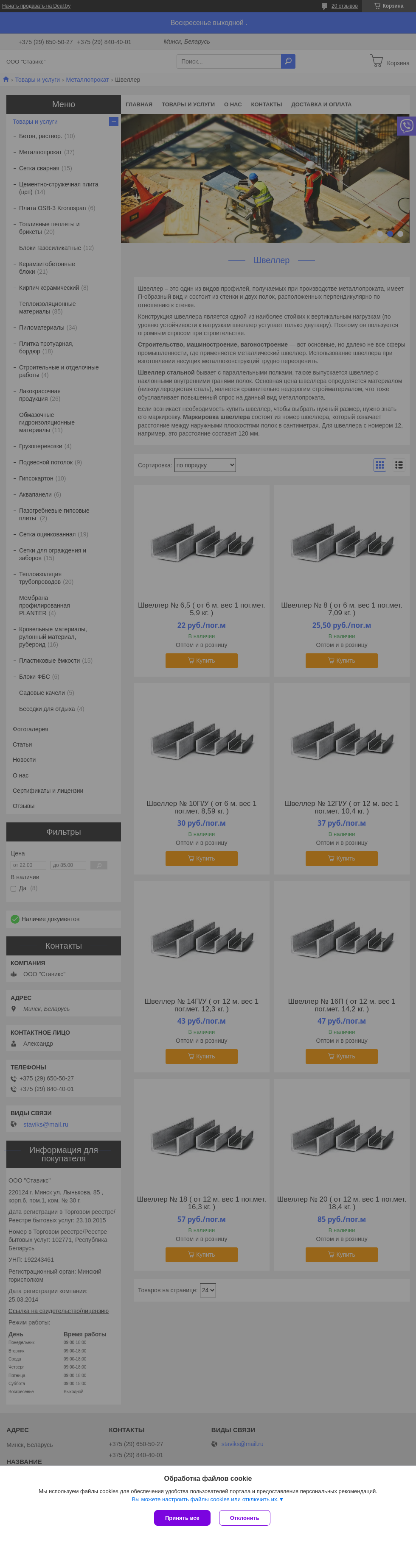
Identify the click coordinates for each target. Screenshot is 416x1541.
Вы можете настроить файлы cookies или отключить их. (205, 1499)
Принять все (182, 1518)
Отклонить (244, 1518)
